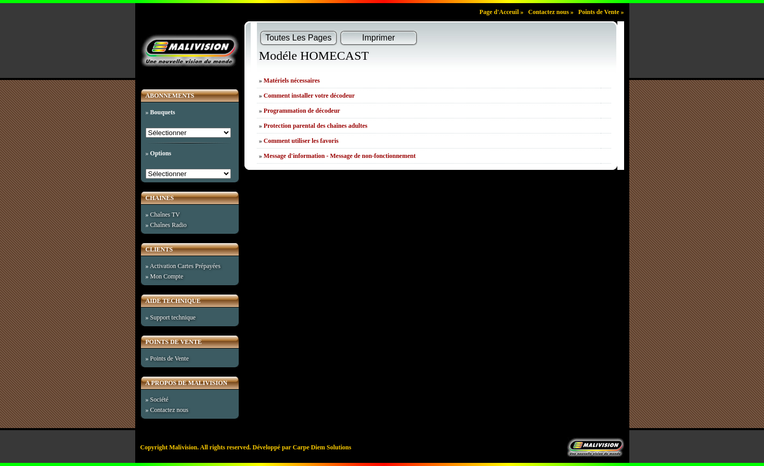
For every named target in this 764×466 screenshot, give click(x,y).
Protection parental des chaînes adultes (316, 125)
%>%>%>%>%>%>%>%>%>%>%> (188, 174)
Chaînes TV (165, 214)
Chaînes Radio (168, 225)
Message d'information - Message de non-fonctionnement (340, 155)
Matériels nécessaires (292, 80)
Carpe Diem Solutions (322, 447)
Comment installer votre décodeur (309, 95)
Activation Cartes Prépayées (185, 266)
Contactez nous (548, 12)
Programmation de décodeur (302, 110)
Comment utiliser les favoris (301, 140)
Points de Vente (598, 12)
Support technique (173, 317)
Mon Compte (167, 276)
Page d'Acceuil (499, 12)
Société (159, 399)
